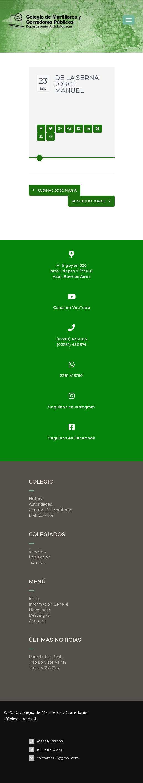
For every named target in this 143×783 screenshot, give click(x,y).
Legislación (39, 557)
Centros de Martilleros (50, 509)
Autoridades (40, 504)
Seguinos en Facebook (71, 438)
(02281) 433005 (71, 339)
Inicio (34, 598)
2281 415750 (71, 375)
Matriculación (41, 515)
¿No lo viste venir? (48, 662)
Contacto (38, 620)
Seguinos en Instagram (71, 407)
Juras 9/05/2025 (44, 667)
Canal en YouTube (71, 307)
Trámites (37, 562)
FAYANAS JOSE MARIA (54, 190)
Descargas (39, 615)
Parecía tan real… (46, 656)
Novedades (40, 609)
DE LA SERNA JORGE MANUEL (77, 84)
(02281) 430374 (72, 344)
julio (43, 88)
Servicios (37, 551)
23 (43, 80)
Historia (36, 498)
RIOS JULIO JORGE (91, 201)
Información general (48, 604)
